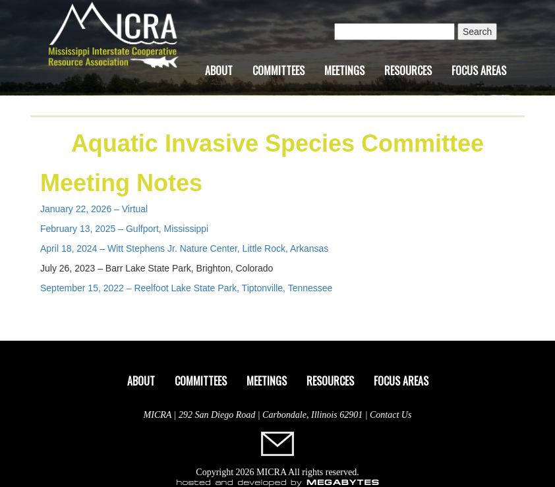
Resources (408, 70)
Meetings (344, 70)
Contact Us (390, 415)
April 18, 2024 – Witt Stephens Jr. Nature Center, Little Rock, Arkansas (184, 248)
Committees (278, 70)
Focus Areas (479, 70)
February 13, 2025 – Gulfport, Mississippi (124, 228)
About (219, 70)
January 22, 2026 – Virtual (94, 209)
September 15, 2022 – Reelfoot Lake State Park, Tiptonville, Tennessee (186, 288)
